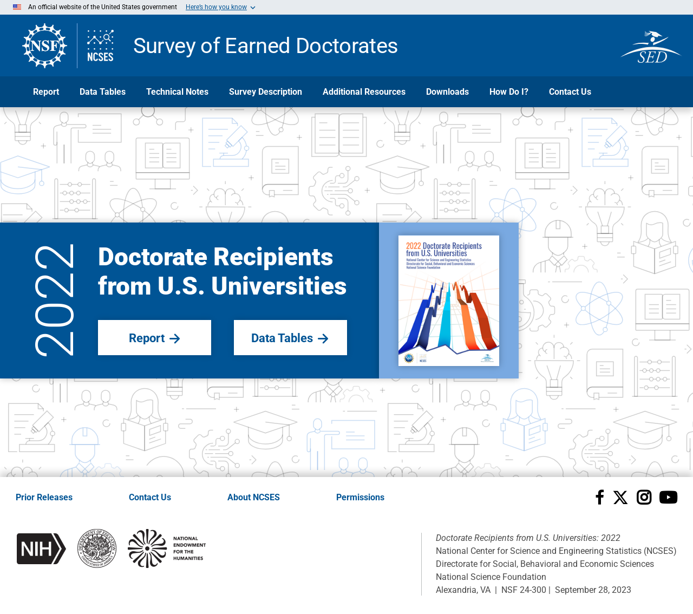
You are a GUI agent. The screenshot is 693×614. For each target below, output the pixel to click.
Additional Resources (364, 92)
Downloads (447, 92)
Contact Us (570, 92)
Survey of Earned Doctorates (265, 44)
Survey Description (265, 92)
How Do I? (508, 92)
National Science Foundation (491, 577)
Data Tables (103, 92)
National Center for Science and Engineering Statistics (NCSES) (556, 551)
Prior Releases (44, 497)
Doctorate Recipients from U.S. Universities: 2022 (528, 538)
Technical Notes (177, 92)
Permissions (360, 497)
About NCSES (253, 497)
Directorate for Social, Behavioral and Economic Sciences (545, 564)
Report (46, 92)
